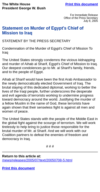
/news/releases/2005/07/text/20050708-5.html (37, 160)
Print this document (81, 4)
